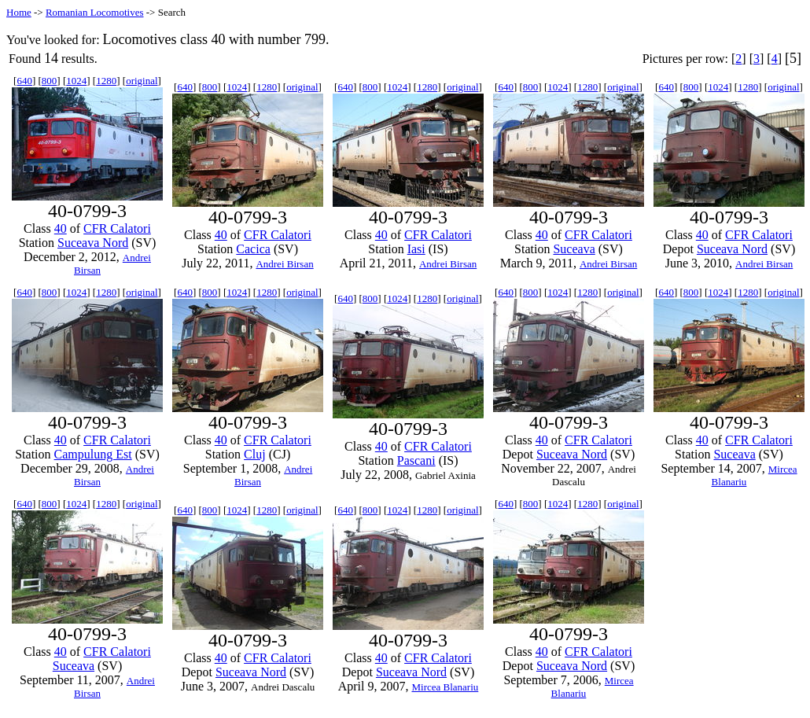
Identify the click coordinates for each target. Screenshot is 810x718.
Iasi (416, 249)
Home (18, 12)
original (141, 81)
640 (24, 81)
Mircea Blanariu (444, 687)
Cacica (253, 249)
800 (49, 81)
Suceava (574, 249)
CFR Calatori (117, 228)
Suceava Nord (92, 242)
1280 (106, 81)
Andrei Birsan (284, 264)
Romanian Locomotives (95, 12)
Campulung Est (93, 454)
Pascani (416, 460)
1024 (76, 81)
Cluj (255, 454)
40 (60, 228)
